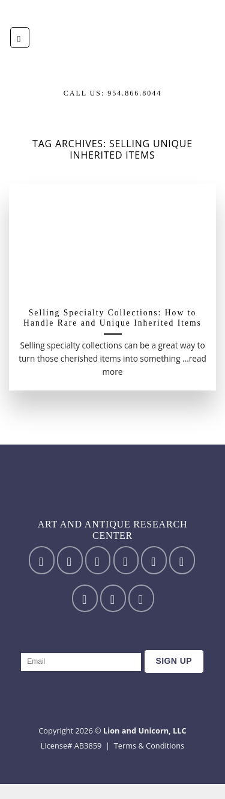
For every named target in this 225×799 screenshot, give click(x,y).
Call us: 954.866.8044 (113, 93)
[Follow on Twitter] (126, 560)
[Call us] (182, 560)
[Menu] (19, 37)
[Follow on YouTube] (141, 598)
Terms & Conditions (149, 745)
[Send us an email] (154, 560)
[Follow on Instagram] (70, 560)
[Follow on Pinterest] (85, 598)
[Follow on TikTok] (98, 560)
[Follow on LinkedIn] (113, 598)
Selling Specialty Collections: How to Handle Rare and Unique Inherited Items (112, 318)
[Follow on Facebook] (42, 560)
